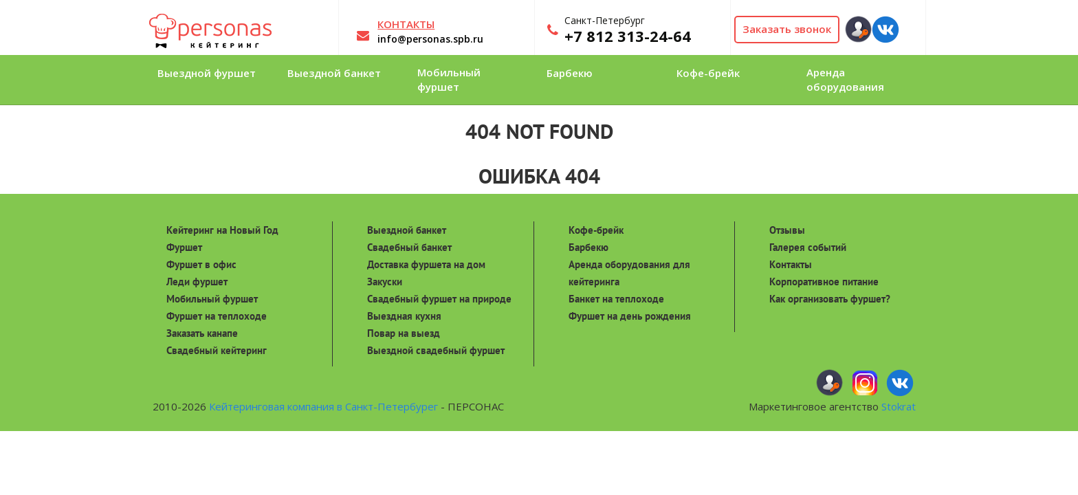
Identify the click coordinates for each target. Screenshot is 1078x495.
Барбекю (588, 247)
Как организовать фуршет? (829, 298)
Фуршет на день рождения (630, 315)
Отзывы (787, 229)
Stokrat (898, 406)
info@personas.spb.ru (430, 38)
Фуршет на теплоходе (216, 315)
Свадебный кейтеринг (216, 350)
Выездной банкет (406, 229)
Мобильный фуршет (212, 298)
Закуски (384, 281)
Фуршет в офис (201, 264)
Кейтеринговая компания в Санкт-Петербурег (323, 406)
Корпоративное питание (824, 281)
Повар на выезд (403, 333)
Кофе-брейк (596, 229)
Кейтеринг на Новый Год (222, 229)
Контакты (790, 264)
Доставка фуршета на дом (426, 264)
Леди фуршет (197, 281)
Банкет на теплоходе (616, 298)
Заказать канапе (202, 333)
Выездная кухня (404, 315)
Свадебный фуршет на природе (439, 298)
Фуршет (184, 247)
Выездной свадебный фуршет (436, 350)
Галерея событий (807, 247)
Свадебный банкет (409, 247)
